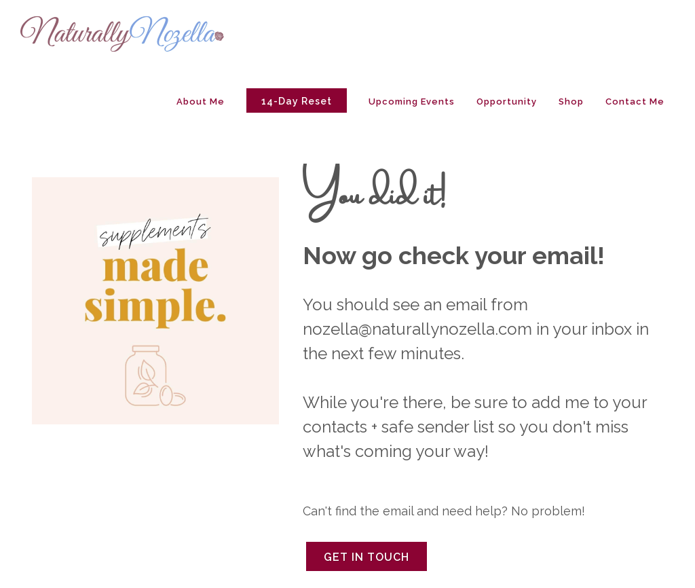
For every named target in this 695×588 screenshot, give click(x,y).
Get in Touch (366, 557)
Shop (571, 101)
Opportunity (506, 101)
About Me (200, 101)
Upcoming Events (412, 101)
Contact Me (634, 101)
